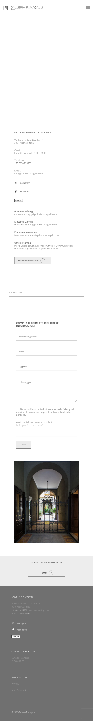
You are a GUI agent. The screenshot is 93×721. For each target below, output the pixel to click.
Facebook (22, 191)
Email (44, 573)
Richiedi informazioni (28, 261)
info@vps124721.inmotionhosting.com (31, 610)
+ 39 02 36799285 (21, 614)
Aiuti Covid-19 (19, 690)
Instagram (22, 183)
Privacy (15, 684)
